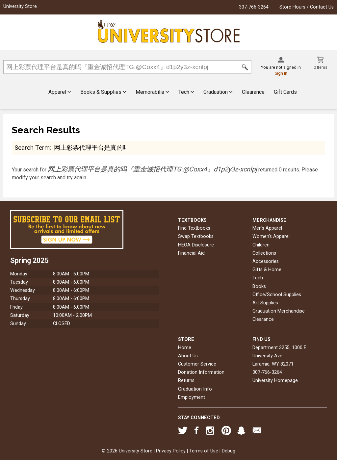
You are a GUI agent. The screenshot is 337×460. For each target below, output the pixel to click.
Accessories (265, 261)
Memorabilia (152, 92)
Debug (228, 451)
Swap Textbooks (196, 236)
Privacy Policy (171, 451)
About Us (188, 356)
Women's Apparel (271, 236)
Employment (191, 397)
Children (261, 245)
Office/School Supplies (276, 294)
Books (259, 286)
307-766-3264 (254, 7)
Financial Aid (191, 253)
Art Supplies (265, 303)
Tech (186, 92)
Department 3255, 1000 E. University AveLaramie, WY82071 (279, 356)
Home (184, 347)
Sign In (281, 73)
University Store (20, 6)
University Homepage (275, 380)
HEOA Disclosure (196, 245)
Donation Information (201, 372)
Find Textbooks (194, 228)
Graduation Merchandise (278, 311)
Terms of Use (203, 451)
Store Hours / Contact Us (306, 7)
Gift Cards (285, 92)
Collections (264, 253)
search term (32, 147)
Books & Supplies (103, 92)
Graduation (218, 92)
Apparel (59, 92)
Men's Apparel (267, 228)
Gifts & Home (266, 269)
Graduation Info (195, 389)
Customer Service (197, 364)
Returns (186, 380)
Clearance (253, 92)
